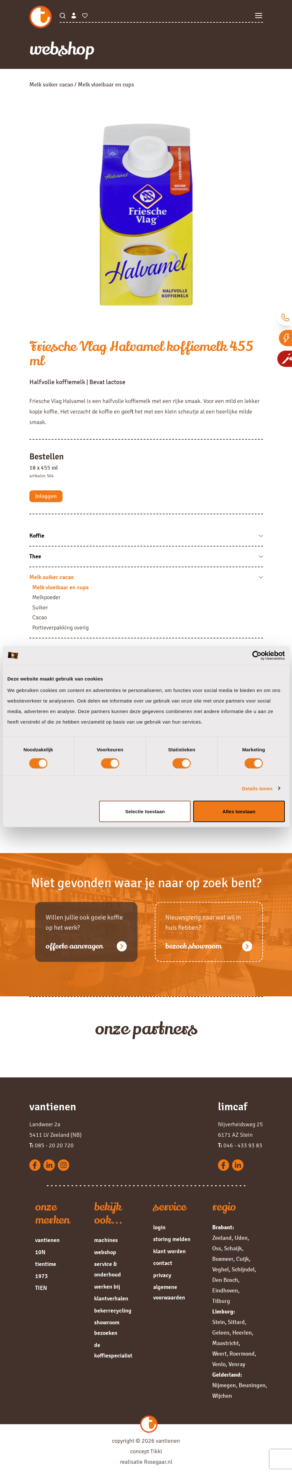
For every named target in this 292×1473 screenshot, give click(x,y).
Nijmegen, (224, 1385)
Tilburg (221, 1301)
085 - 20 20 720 (51, 1145)
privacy (162, 1275)
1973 (41, 1276)
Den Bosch (225, 1279)
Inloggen (46, 496)
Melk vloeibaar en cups (60, 587)
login (159, 1227)
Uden (241, 1237)
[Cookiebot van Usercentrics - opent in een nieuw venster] (257, 655)
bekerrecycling (112, 1310)
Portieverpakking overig (60, 627)
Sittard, (237, 1322)
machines (106, 1240)
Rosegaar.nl (158, 1461)
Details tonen (257, 788)
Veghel (220, 1269)
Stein (218, 1322)
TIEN (41, 1287)
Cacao (39, 617)
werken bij (107, 1286)
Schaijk (233, 1248)
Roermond (242, 1353)
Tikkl (156, 1451)
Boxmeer (222, 1258)
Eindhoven (225, 1290)
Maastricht (225, 1343)
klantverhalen (111, 1298)
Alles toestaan (238, 811)
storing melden (172, 1239)
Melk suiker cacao (51, 84)
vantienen (47, 1240)
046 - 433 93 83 (240, 1145)
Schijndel (243, 1269)
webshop (105, 1252)
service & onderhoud (107, 1269)
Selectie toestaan (145, 811)
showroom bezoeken (106, 1327)
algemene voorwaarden (169, 1292)
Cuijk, (243, 1258)
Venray (236, 1364)
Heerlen (242, 1332)
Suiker (40, 607)
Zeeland (222, 1237)
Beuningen (252, 1385)
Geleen (220, 1332)
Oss (216, 1248)
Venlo (219, 1364)
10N (40, 1252)
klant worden (169, 1251)
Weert (219, 1353)
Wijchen (222, 1395)
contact (162, 1263)
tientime (45, 1264)
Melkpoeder (46, 597)
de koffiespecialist (113, 1350)
